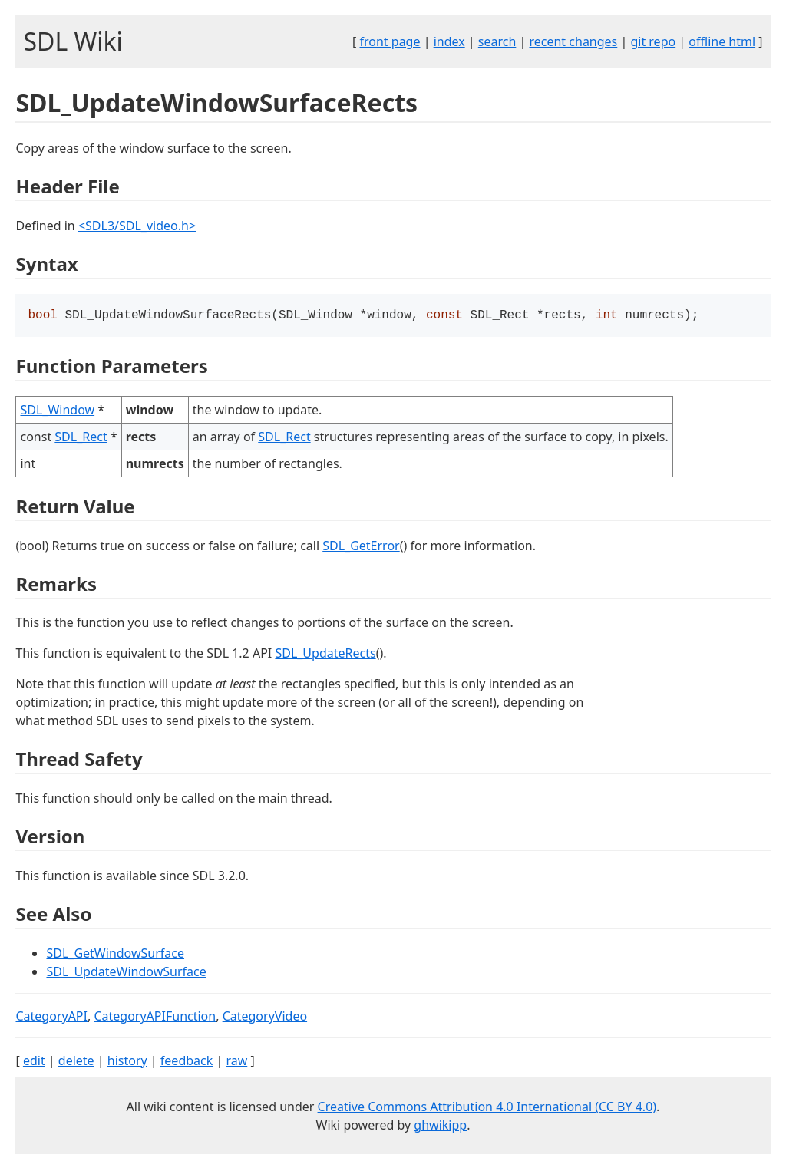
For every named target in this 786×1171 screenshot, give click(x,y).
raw (236, 1062)
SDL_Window (57, 411)
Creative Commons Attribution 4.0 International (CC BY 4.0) (487, 1108)
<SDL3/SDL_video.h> (137, 225)
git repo (652, 41)
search (497, 41)
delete (76, 1062)
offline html (722, 41)
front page (390, 41)
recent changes (573, 41)
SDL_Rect (80, 438)
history (127, 1062)
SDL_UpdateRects (325, 654)
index (449, 41)
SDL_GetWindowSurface (115, 954)
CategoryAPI (51, 1017)
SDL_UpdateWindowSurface (126, 973)
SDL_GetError (360, 547)
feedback (186, 1062)
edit (34, 1062)
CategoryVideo (265, 1017)
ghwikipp (440, 1126)
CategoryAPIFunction (155, 1017)
